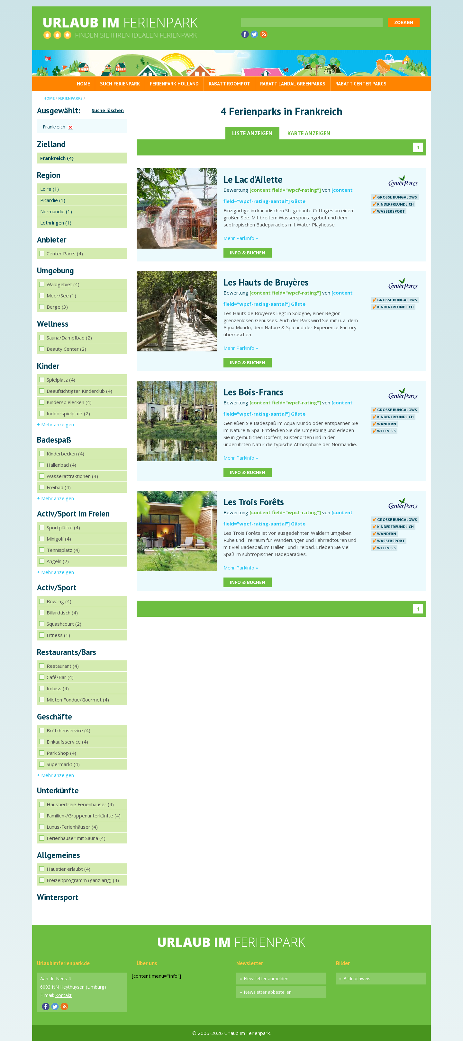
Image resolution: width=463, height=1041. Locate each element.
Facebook (245, 34)
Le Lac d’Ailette (252, 179)
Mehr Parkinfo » (240, 238)
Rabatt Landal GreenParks (292, 84)
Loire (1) (49, 189)
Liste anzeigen (252, 133)
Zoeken (403, 22)
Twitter (254, 34)
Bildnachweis (356, 978)
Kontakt (63, 995)
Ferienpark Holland (174, 84)
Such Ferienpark (120, 84)
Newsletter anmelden (266, 978)
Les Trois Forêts (253, 502)
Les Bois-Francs (253, 392)
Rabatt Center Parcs (360, 84)
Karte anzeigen (309, 133)
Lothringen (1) (55, 222)
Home (83, 84)
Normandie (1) (56, 211)
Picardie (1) (52, 200)
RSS (264, 34)
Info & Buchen (247, 253)
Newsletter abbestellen (268, 992)
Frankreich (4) (57, 158)
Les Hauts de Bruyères (266, 282)
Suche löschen (108, 110)
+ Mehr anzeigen (55, 424)
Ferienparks (70, 98)
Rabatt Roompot (229, 84)
